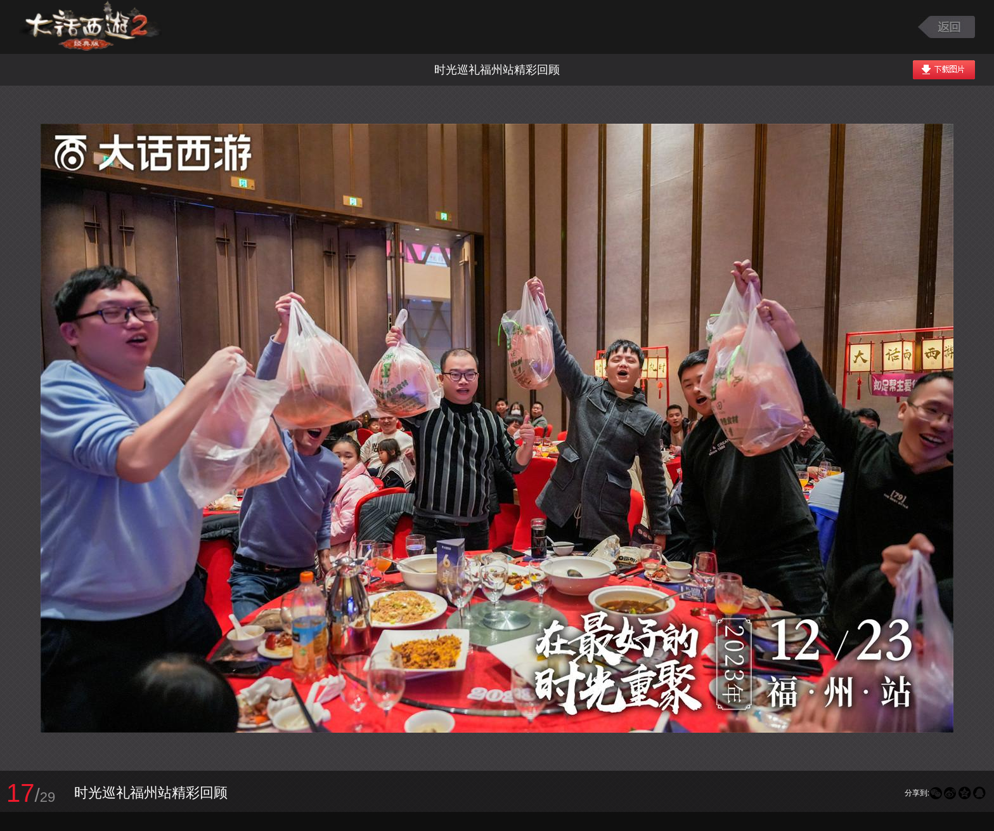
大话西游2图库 (90, 27)
